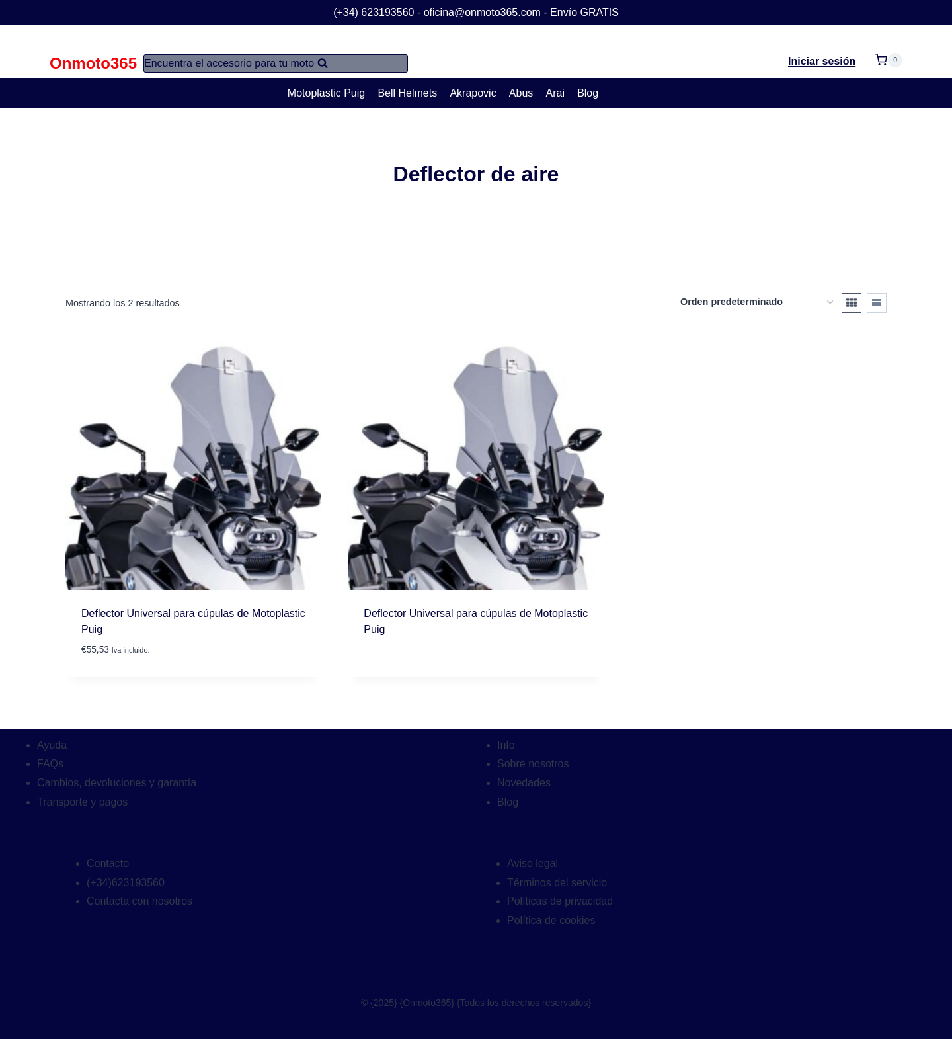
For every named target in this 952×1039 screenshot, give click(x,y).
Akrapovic (473, 93)
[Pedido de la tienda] (756, 302)
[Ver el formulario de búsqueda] (275, 63)
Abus (521, 93)
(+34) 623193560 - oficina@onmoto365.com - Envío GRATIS (476, 12)
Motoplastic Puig (326, 93)
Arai (555, 93)
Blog (587, 93)
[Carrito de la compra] (888, 51)
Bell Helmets (407, 93)
